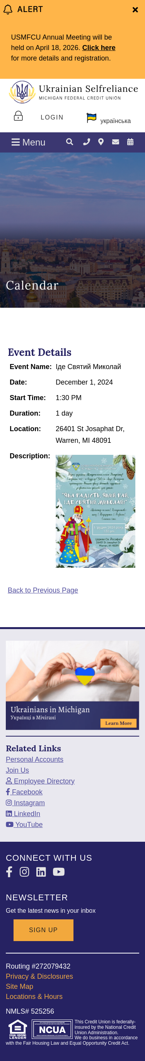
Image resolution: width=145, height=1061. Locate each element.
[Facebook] (24, 792)
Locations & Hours (34, 996)
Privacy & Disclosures (39, 976)
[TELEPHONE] (86, 142)
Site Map (19, 986)
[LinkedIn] (23, 814)
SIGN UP (43, 930)
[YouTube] (24, 825)
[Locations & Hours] (101, 142)
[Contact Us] (115, 142)
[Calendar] (130, 142)
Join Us (17, 770)
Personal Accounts (34, 759)
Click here (99, 48)
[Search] (69, 142)
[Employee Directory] (40, 781)
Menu (29, 142)
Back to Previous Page (43, 590)
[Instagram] (25, 803)
